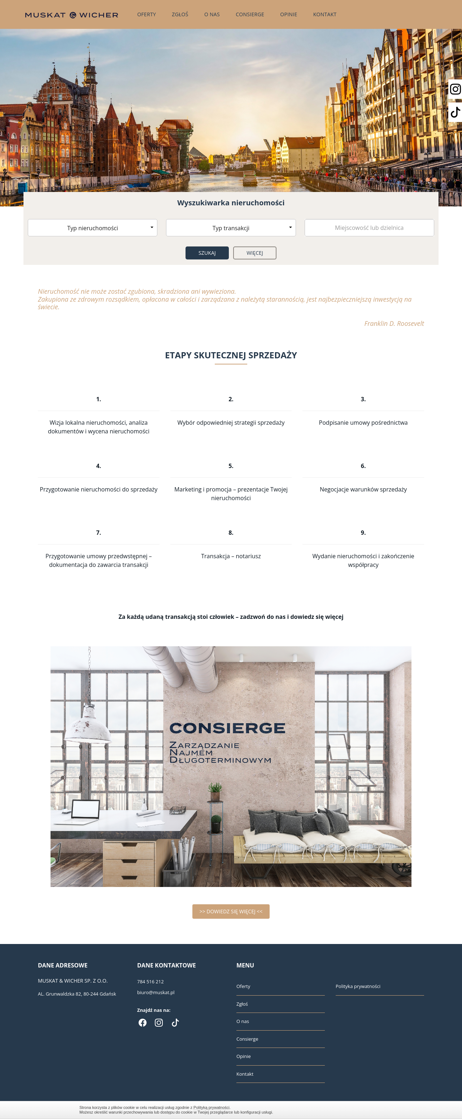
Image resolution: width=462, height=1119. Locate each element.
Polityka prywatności (358, 986)
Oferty (146, 14)
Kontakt (325, 14)
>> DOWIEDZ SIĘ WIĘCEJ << (231, 911)
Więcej (255, 252)
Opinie (288, 14)
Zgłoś (180, 14)
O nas (212, 14)
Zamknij (379, 1109)
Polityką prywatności (211, 1107)
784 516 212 (150, 981)
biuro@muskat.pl (156, 992)
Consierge (250, 14)
